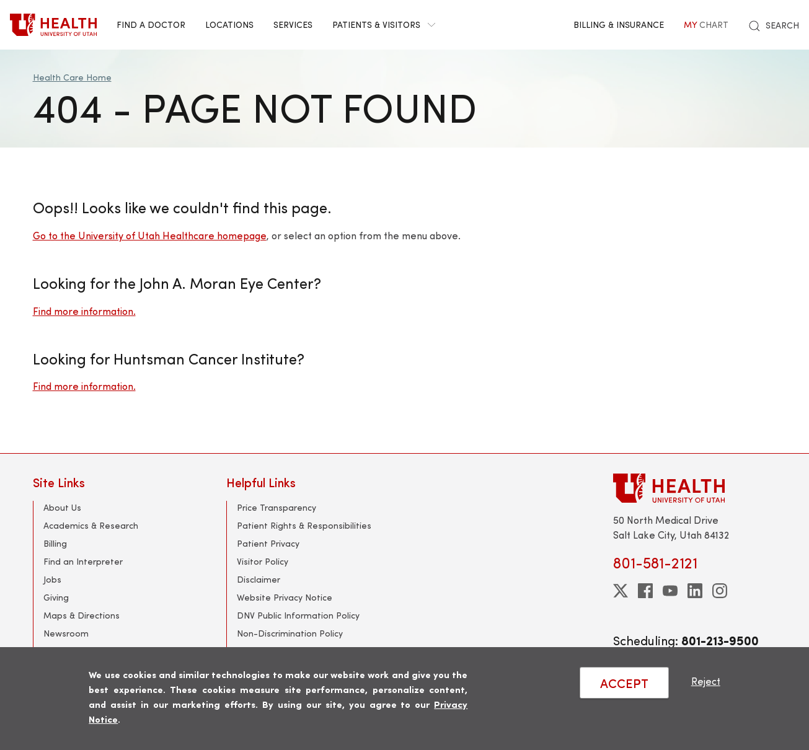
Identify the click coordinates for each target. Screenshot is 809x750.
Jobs (52, 579)
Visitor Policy (262, 561)
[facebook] (645, 590)
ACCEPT (624, 682)
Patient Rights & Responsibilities (304, 525)
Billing (55, 543)
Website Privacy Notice (284, 597)
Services (292, 24)
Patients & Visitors (383, 24)
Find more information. (84, 310)
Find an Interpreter (83, 561)
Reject (705, 680)
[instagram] (719, 590)
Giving (56, 597)
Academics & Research (90, 525)
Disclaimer (258, 579)
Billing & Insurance (618, 24)
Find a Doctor (151, 24)
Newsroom (66, 633)
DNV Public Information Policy (298, 615)
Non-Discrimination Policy (290, 633)
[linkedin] (694, 590)
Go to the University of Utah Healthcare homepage (150, 235)
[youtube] (670, 590)
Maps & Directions (81, 615)
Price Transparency (276, 507)
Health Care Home (72, 77)
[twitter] (620, 590)
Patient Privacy (268, 543)
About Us (62, 507)
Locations (229, 24)
